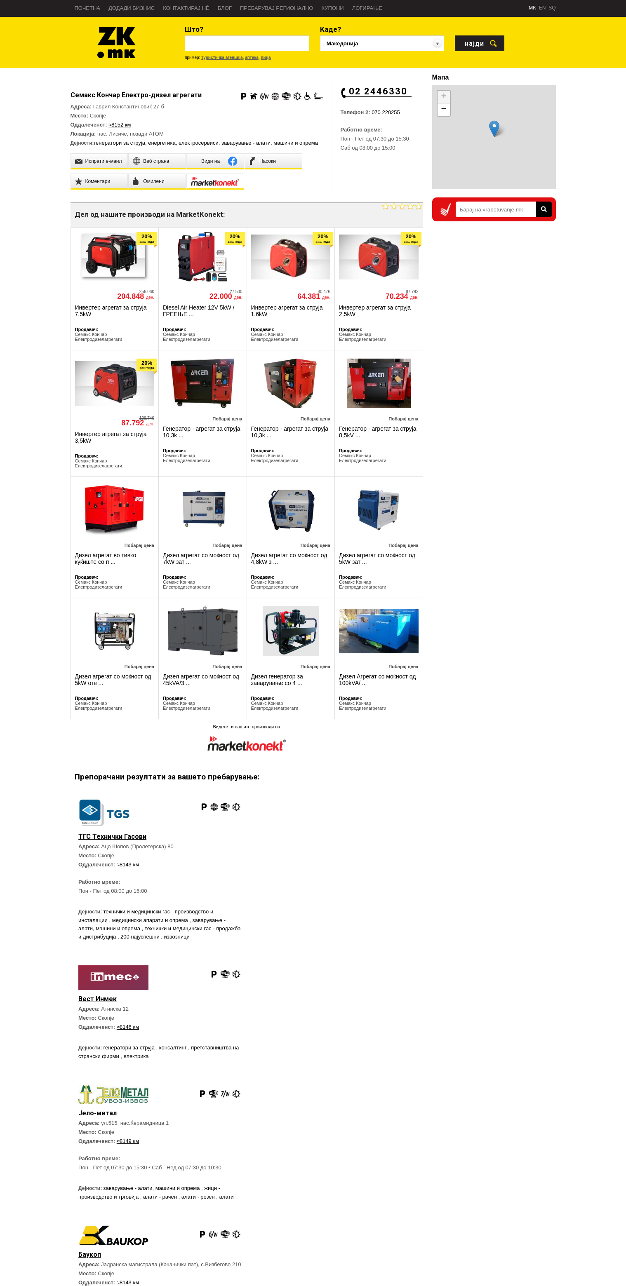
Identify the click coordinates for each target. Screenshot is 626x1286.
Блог (225, 8)
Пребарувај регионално (276, 8)
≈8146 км (304, 860)
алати (226, 1078)
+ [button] (443, 97)
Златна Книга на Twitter (512, 1247)
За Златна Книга (89, 1195)
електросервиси (199, 143)
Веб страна (175, 1195)
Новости (80, 1220)
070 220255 (386, 112)
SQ (551, 8)
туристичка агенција (222, 57)
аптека (252, 57)
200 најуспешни (166, 937)
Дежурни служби (374, 1244)
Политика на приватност (99, 1257)
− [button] (443, 109)
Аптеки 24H (368, 1257)
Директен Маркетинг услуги (194, 1207)
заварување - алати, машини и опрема (269, 143)
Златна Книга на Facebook (515, 1219)
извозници (203, 937)
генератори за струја (119, 143)
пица (266, 57)
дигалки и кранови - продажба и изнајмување (349, 1087)
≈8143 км (128, 864)
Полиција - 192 (372, 1207)
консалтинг (350, 880)
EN (542, 8)
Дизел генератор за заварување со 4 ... (277, 679)
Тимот (78, 1244)
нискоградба (352, 1079)
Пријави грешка (88, 1232)
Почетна (88, 8)
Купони (332, 8)
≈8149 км (128, 1022)
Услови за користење (95, 1269)
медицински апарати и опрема (151, 920)
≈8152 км (119, 125)
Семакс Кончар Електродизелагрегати (98, 337)
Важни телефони (374, 1232)
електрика (319, 889)
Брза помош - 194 (375, 1195)
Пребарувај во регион (95, 1207)
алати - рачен (161, 1078)
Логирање (367, 8)
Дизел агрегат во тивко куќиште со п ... (105, 558)
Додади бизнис (131, 8)
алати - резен (199, 1078)
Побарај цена (227, 418)
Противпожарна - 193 (379, 1220)
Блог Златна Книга (183, 1220)
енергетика (162, 143)
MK (532, 8)
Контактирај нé (186, 8)
